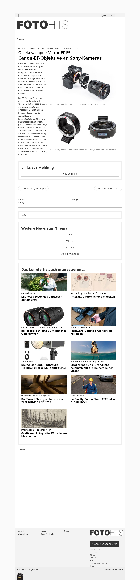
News (43, 531)
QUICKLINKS (108, 15)
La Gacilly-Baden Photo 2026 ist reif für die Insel (94, 400)
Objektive (68, 48)
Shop (92, 566)
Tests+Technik (47, 534)
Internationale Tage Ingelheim (36, 429)
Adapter (69, 247)
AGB (91, 560)
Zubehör (76, 48)
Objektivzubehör (70, 253)
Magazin (21, 531)
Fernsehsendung (29, 293)
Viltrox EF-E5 (70, 173)
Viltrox (69, 241)
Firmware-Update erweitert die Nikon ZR (92, 332)
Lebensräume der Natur (108, 188)
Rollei (70, 234)
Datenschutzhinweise (98, 563)
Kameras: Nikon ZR (80, 327)
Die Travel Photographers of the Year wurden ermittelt (42, 400)
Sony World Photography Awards (88, 361)
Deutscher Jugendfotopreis (33, 188)
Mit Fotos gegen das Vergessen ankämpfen (41, 298)
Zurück (21, 449)
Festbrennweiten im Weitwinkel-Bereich (41, 327)
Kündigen (93, 555)
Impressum (94, 552)
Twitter (24, 215)
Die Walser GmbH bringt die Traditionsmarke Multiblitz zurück (44, 366)
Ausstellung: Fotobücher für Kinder (88, 293)
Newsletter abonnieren (104, 543)
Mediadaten (95, 549)
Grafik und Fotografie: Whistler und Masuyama (44, 434)
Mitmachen (23, 534)
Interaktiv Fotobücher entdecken (93, 296)
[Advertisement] (70, 496)
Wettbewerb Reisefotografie (35, 395)
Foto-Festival (77, 395)
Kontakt (93, 557)
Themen (67, 531)
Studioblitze (27, 361)
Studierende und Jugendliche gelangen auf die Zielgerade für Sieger (92, 368)
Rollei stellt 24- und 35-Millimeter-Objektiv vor (44, 332)
